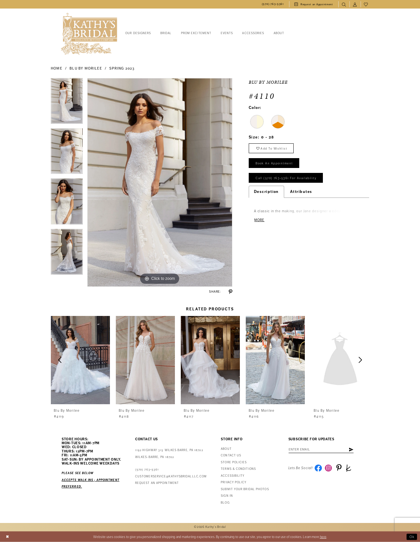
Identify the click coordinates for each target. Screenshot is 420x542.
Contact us (231, 455)
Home (56, 68)
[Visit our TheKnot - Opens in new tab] (349, 468)
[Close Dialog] (7, 536)
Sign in (227, 496)
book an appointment (274, 164)
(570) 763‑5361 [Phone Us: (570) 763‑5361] (147, 469)
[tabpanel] (67, 103)
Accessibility (232, 476)
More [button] (259, 220)
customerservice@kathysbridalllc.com (171, 476)
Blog (225, 503)
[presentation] (80, 360)
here (323, 536)
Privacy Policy (233, 482)
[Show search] (343, 4)
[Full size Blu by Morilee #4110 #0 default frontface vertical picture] (160, 182)
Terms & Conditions (238, 469)
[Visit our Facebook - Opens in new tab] (318, 468)
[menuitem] (273, 4)
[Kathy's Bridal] (88, 34)
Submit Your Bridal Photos (245, 489)
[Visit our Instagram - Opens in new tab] (329, 468)
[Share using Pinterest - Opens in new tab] (230, 291)
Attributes (301, 192)
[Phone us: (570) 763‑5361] (273, 4)
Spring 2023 (122, 68)
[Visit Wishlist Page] (366, 4)
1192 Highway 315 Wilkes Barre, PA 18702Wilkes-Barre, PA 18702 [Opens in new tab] (169, 453)
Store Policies (234, 462)
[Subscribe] (352, 449)
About (226, 449)
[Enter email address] (321, 449)
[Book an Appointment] (313, 4)
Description (266, 192)
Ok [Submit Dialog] (412, 536)
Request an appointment (157, 483)
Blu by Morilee (86, 68)
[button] (355, 4)
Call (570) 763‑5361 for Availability (286, 178)
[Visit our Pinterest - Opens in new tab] (339, 468)
